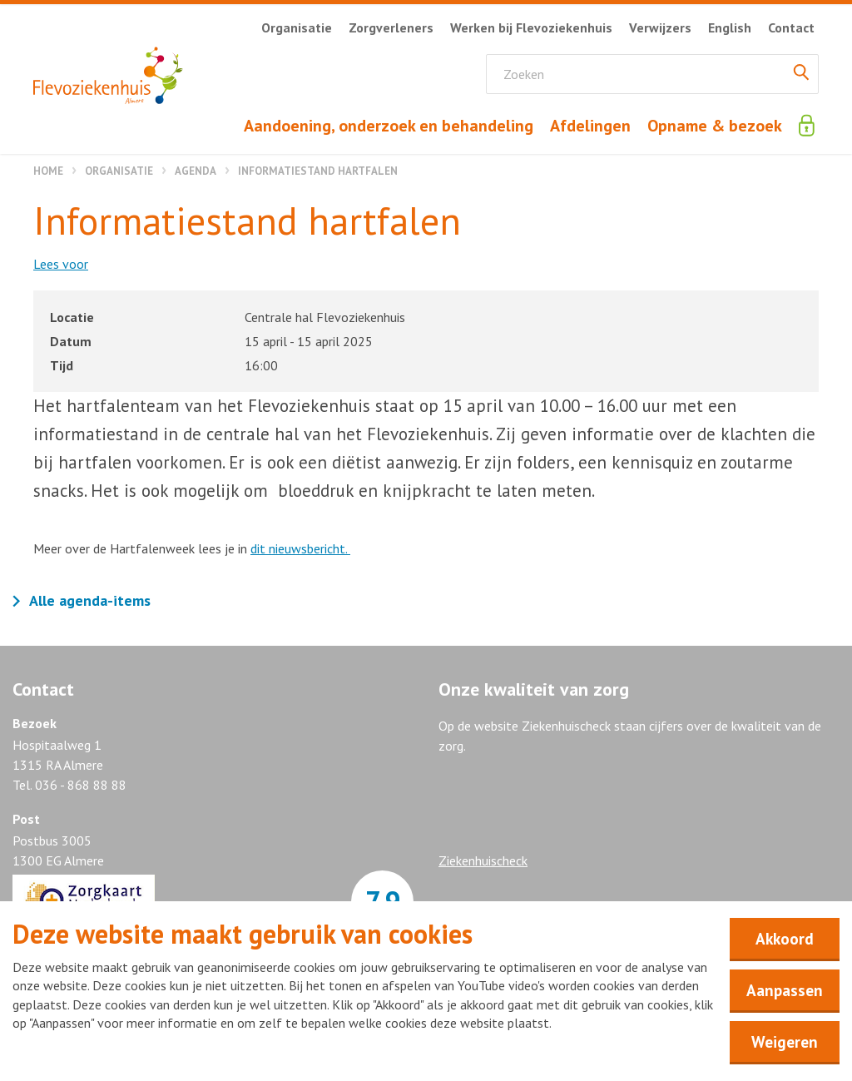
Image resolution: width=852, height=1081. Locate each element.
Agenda (195, 171)
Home (48, 171)
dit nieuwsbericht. (300, 548)
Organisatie (119, 171)
